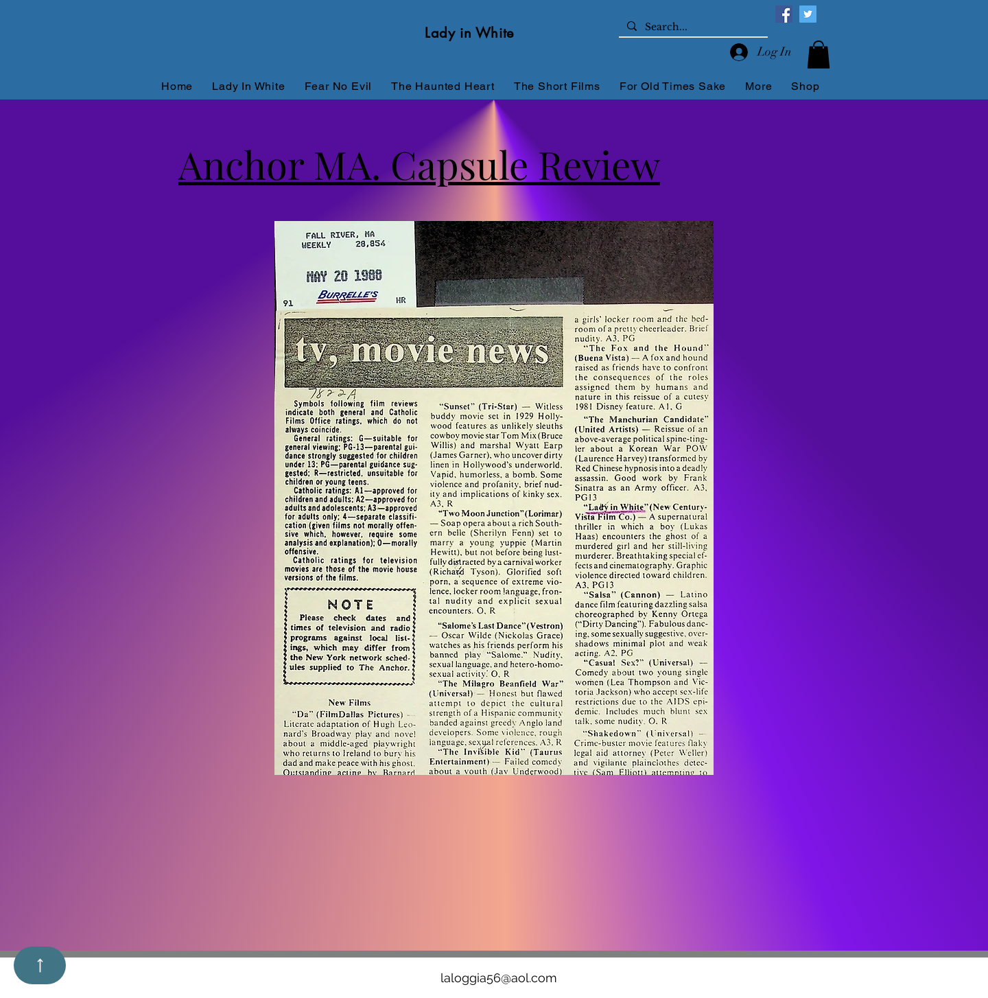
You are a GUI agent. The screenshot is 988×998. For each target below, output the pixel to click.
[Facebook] (783, 14)
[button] (818, 54)
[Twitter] (807, 14)
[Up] (40, 965)
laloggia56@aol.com (498, 978)
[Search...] (692, 27)
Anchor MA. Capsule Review (419, 163)
